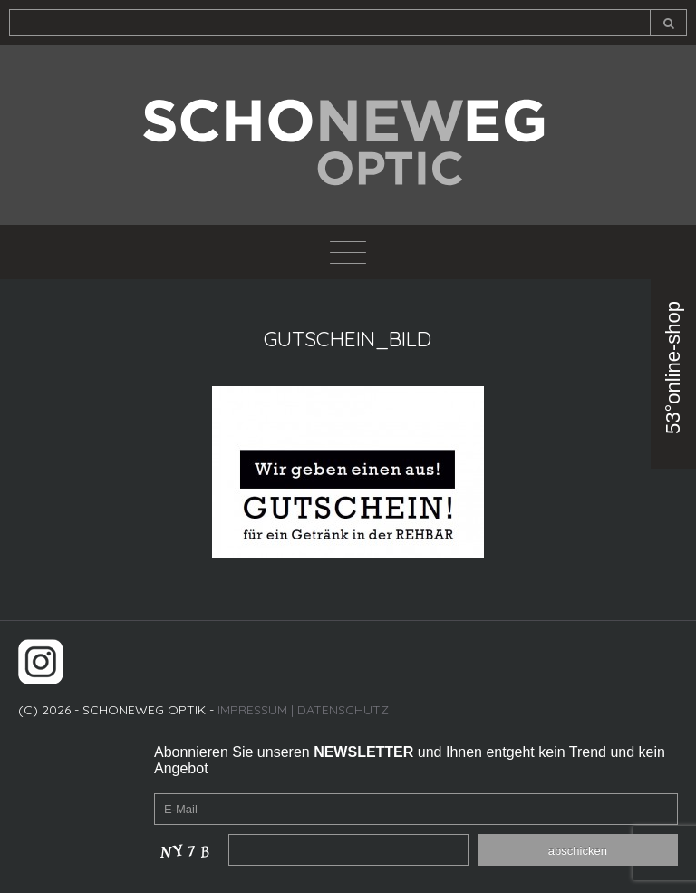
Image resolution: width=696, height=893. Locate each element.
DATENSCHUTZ (343, 710)
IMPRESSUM (252, 710)
